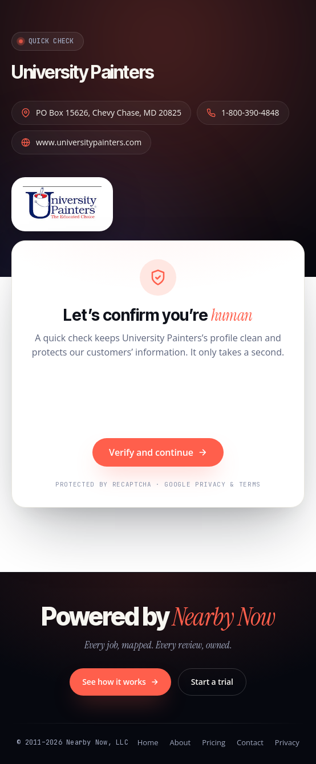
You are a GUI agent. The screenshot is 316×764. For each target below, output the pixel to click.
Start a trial (212, 681)
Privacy (287, 742)
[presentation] (158, 400)
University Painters (82, 72)
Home (148, 742)
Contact (250, 742)
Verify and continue (158, 452)
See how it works (120, 681)
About (180, 742)
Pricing (213, 742)
